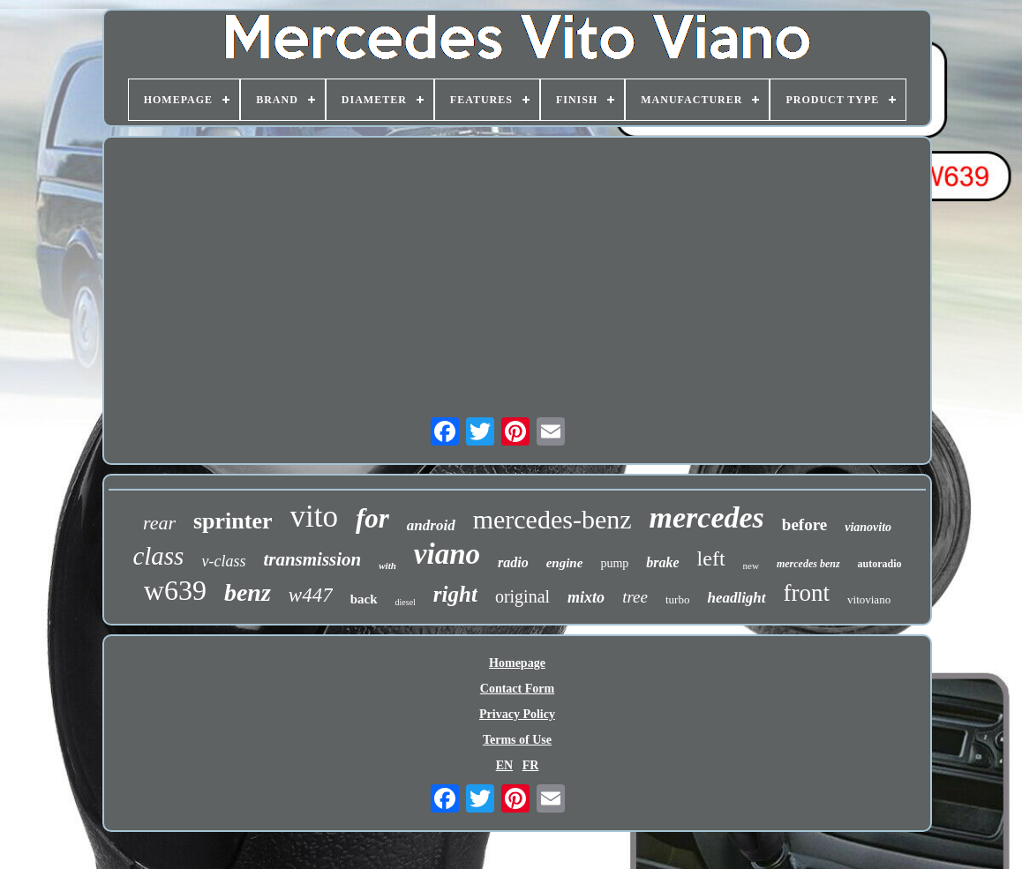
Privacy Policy (517, 714)
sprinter (233, 521)
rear (159, 523)
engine (564, 563)
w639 (175, 590)
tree (635, 597)
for (372, 518)
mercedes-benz (552, 519)
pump (614, 563)
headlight (736, 597)
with (387, 565)
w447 (311, 595)
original (522, 596)
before (804, 524)
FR (530, 765)
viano (447, 554)
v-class (223, 561)
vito (314, 516)
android (431, 525)
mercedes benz (808, 564)
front (807, 593)
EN (504, 765)
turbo (677, 599)
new (751, 565)
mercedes (707, 517)
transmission (312, 559)
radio (513, 562)
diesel (405, 602)
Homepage (517, 663)
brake (662, 562)
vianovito (868, 527)
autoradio (880, 564)
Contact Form (517, 688)
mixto (586, 597)
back (364, 599)
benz (247, 592)
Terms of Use (517, 739)
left (711, 558)
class (158, 556)
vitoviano (868, 599)
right (455, 594)
